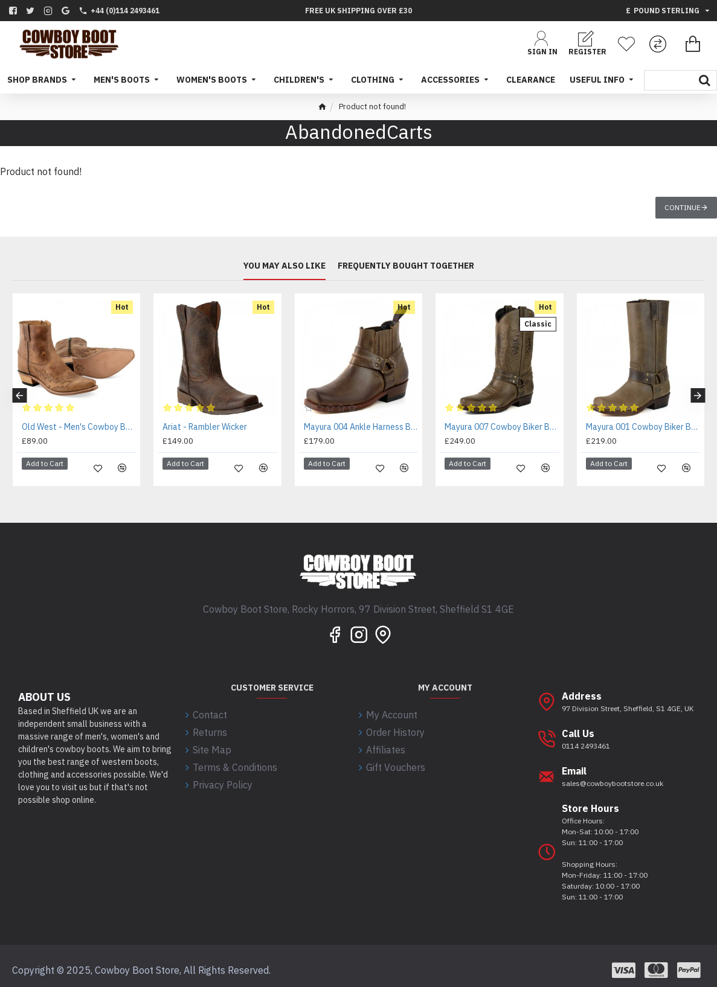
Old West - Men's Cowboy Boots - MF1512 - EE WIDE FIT (79, 426)
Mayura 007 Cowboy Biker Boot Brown (502, 426)
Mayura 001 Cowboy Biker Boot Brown (643, 426)
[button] (19, 391)
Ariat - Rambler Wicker (204, 426)
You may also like (284, 266)
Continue (682, 207)
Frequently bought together (406, 266)
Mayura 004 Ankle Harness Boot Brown (361, 426)
